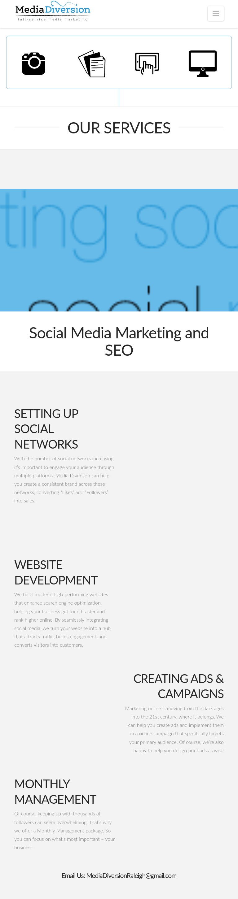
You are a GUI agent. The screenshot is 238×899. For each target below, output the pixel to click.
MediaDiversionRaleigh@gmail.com (131, 875)
